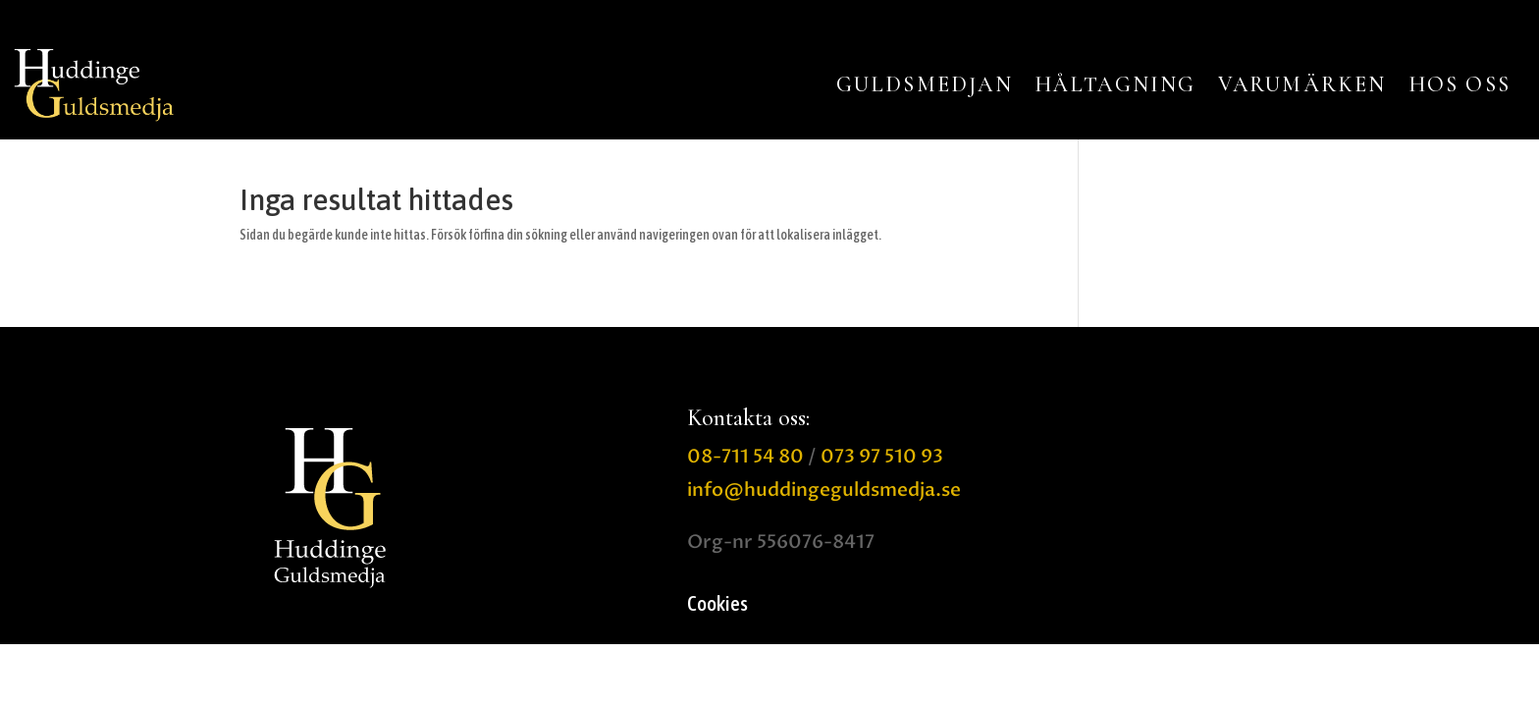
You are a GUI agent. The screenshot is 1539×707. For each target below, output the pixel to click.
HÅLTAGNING (1115, 84)
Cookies (717, 605)
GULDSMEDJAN (924, 84)
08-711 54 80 (745, 456)
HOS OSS (1459, 84)
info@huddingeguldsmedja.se (824, 490)
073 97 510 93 (882, 456)
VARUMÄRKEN (1302, 84)
